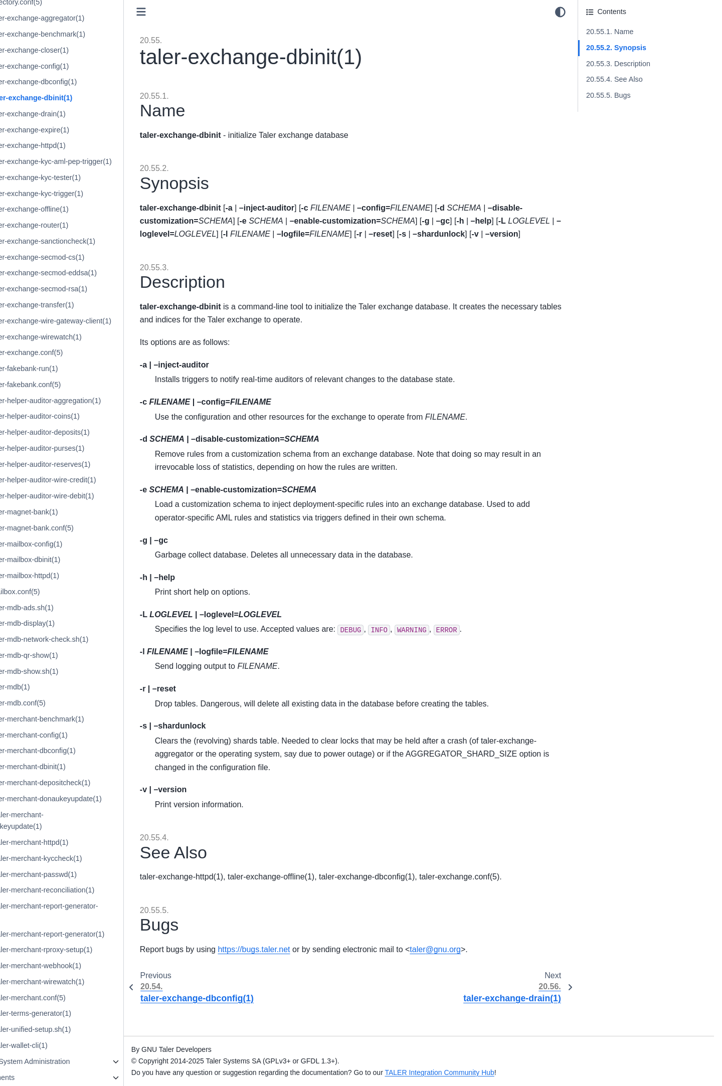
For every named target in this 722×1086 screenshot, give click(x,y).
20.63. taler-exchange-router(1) (79, 225)
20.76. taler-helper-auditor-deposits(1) (89, 432)
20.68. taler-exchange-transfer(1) (81, 305)
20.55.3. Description (618, 64)
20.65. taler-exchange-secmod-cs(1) (87, 257)
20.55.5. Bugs (608, 95)
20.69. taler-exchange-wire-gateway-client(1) (100, 321)
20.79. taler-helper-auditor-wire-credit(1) (92, 480)
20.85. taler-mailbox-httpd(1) (74, 576)
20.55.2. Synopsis (616, 48)
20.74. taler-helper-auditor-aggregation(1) (95, 401)
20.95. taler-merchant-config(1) (78, 735)
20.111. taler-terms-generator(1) (80, 1013)
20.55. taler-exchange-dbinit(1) (81, 98)
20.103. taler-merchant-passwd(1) (83, 874)
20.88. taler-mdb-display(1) (72, 623)
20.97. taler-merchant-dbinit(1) (77, 767)
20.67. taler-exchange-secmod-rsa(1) (88, 289)
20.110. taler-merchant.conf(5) (77, 998)
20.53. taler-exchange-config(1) (79, 66)
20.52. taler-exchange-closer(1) (79, 50)
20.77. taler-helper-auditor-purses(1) (87, 448)
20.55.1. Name (609, 32)
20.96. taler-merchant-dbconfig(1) (82, 751)
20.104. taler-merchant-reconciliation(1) (92, 890)
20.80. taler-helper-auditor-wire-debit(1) (91, 496)
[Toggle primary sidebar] (202, 12)
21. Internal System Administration (75, 1061)
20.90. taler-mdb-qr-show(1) (73, 655)
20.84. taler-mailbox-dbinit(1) (75, 560)
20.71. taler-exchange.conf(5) (76, 352)
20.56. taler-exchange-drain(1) (77, 114)
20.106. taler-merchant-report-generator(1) (97, 934)
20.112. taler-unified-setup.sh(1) (80, 1029)
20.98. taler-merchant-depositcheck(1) (90, 783)
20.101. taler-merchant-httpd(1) (79, 842)
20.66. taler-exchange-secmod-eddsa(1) (93, 273)
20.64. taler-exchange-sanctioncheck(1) (92, 241)
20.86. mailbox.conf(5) (64, 592)
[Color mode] (560, 12)
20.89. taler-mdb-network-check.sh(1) (89, 639)
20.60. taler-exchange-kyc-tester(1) (85, 177)
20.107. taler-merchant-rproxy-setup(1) (91, 950)
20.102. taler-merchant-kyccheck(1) (85, 858)
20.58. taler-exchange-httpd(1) (77, 145)
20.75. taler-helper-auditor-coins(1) (84, 416)
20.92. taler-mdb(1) (59, 687)
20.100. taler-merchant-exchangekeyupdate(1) (66, 821)
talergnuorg (496, 976)
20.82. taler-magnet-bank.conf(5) (81, 528)
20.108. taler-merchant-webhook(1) (85, 966)
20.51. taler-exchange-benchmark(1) (87, 34)
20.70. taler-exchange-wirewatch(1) (85, 337)
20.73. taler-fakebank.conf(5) (75, 385)
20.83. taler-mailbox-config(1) (76, 544)
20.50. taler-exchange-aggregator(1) (87, 18)
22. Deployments (48, 1077)
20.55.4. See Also (614, 79)
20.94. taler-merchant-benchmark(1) (86, 719)
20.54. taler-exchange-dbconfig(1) (83, 82)
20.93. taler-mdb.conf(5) (67, 703)
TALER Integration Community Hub (500, 1072)
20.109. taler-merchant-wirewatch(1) (87, 982)
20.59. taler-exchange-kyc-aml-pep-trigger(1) (100, 161)
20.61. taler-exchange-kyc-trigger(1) (86, 194)
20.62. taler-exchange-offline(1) (79, 209)
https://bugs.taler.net (315, 976)
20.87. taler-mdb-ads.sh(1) (71, 608)
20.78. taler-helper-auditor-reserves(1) (90, 464)
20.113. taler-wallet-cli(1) (68, 1045)
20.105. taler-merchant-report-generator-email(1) (93, 912)
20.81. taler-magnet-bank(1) (73, 512)
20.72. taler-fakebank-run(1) (73, 369)
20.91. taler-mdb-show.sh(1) (74, 671)
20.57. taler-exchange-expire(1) (79, 130)
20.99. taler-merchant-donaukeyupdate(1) (95, 799)
